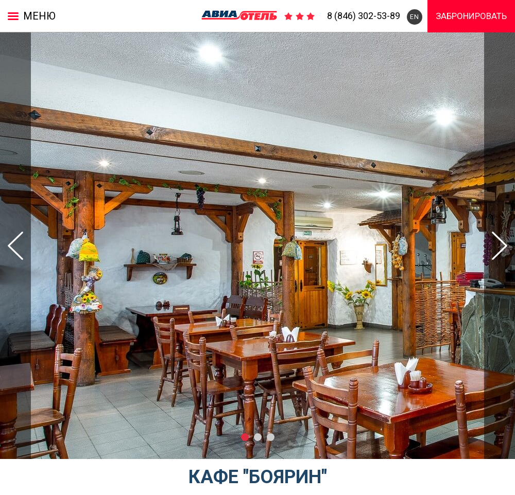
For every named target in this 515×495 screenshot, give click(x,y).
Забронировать (471, 16)
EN (414, 17)
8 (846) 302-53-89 (363, 15)
